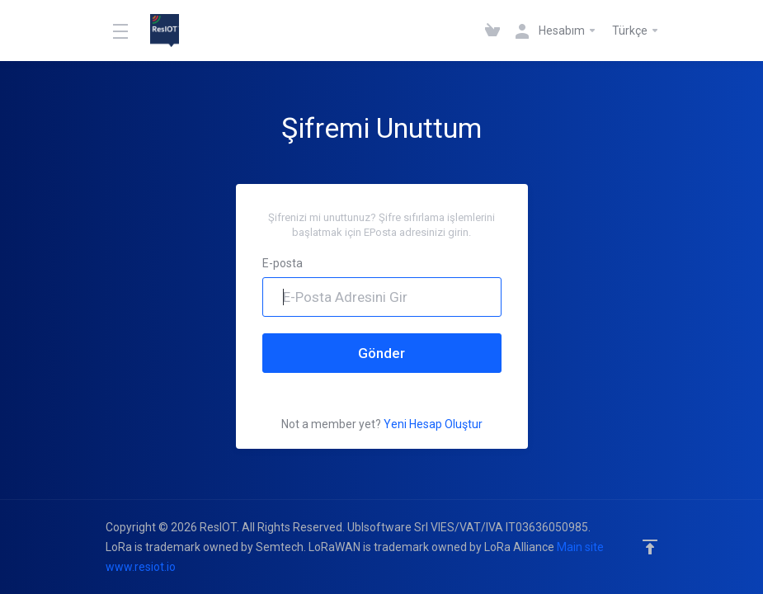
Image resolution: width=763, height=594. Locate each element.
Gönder (381, 353)
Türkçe (636, 30)
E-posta (282, 263)
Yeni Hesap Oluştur (433, 424)
